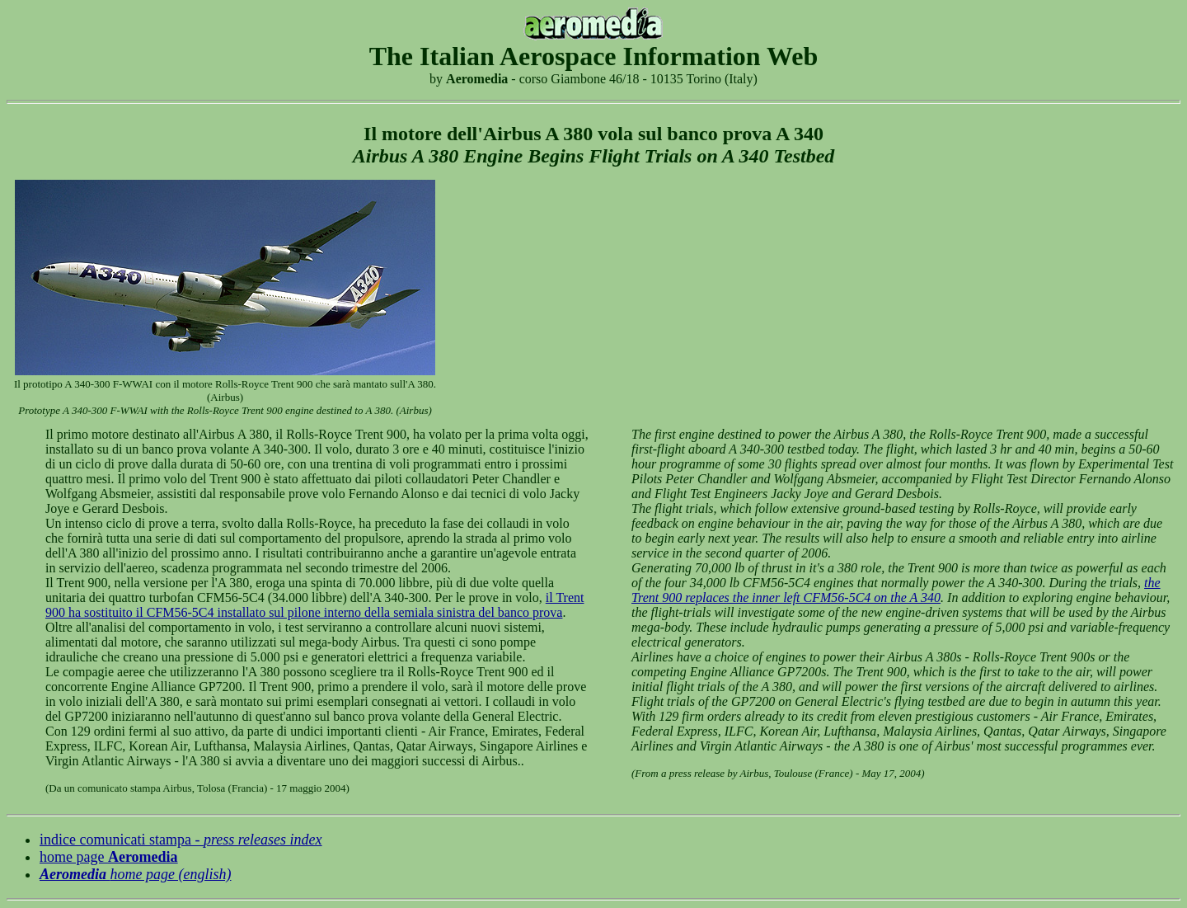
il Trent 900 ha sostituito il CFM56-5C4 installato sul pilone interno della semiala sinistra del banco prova (314, 604)
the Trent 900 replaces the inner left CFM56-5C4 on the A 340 (896, 590)
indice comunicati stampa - (181, 839)
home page (109, 857)
